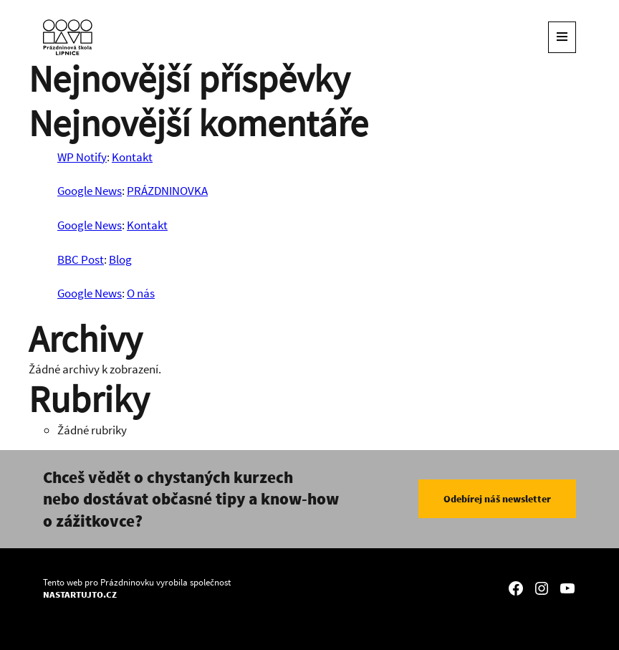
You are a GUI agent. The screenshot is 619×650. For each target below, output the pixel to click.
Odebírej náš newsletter (497, 498)
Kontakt (132, 157)
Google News (89, 191)
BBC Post (80, 259)
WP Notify (82, 157)
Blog (120, 259)
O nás (141, 293)
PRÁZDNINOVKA (167, 191)
